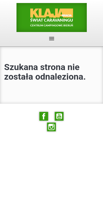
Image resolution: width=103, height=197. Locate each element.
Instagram (51, 127)
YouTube (59, 116)
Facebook (43, 116)
